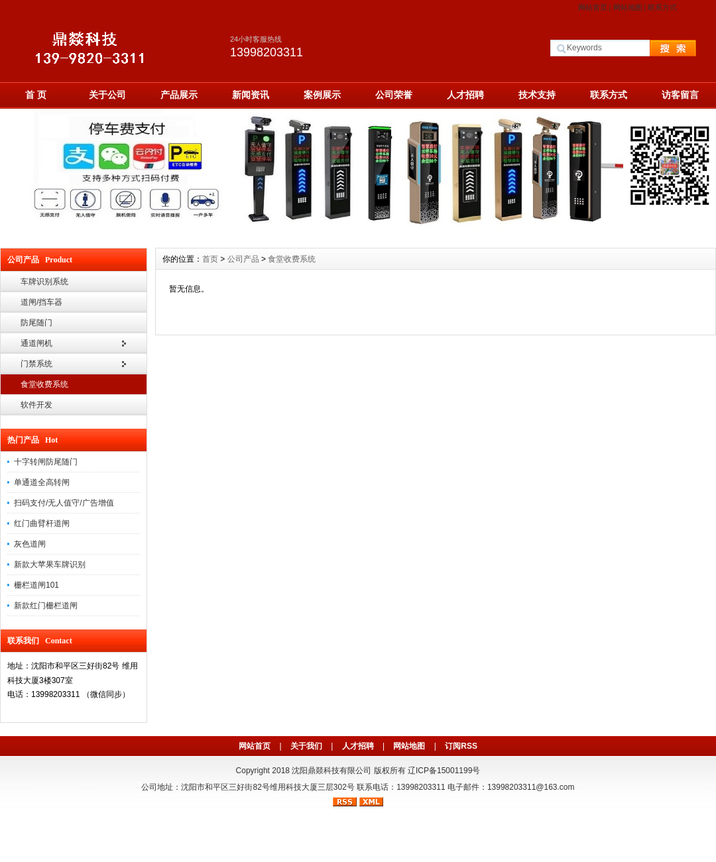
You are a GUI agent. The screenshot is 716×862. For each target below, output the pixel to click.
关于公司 (107, 94)
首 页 (35, 94)
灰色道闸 (30, 544)
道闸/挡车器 (41, 302)
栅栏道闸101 (36, 585)
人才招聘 (465, 94)
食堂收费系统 (44, 384)
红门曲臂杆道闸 (42, 523)
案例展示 (322, 94)
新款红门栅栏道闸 (46, 605)
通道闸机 (36, 343)
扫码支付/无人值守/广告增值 (64, 503)
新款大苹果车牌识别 (50, 564)
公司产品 (243, 259)
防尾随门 (36, 322)
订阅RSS (461, 746)
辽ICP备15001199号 (444, 770)
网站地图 (627, 7)
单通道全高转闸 (42, 482)
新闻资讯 (250, 94)
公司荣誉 (393, 94)
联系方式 (662, 7)
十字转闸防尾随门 (46, 461)
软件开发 (36, 404)
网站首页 (592, 7)
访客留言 (680, 94)
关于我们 (306, 746)
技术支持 (537, 94)
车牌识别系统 (44, 281)
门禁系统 (36, 363)
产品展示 (179, 94)
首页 (210, 259)
